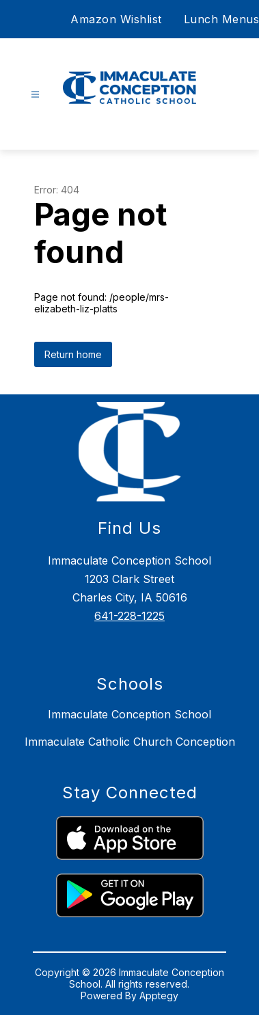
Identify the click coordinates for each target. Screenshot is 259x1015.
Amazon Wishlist (116, 19)
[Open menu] (35, 95)
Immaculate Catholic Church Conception (130, 741)
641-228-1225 (129, 616)
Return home (73, 354)
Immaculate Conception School (129, 714)
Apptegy (158, 995)
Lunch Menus (222, 19)
